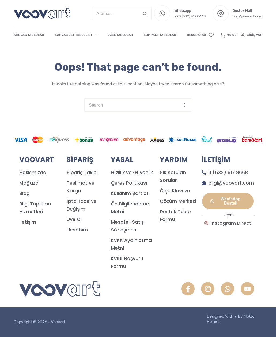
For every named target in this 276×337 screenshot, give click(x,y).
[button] (228, 201)
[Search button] (145, 13)
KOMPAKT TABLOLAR (160, 35)
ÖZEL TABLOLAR (120, 35)
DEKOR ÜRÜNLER (200, 35)
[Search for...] (115, 13)
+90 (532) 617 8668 (190, 16)
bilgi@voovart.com (247, 16)
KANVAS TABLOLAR (29, 35)
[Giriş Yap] (251, 35)
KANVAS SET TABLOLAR (77, 35)
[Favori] (211, 35)
